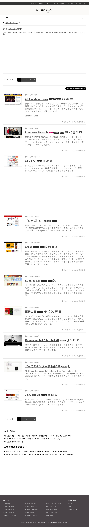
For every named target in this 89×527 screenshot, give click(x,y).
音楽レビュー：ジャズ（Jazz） (17, 451)
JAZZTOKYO (32, 394)
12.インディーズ (51, 507)
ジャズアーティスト (49, 439)
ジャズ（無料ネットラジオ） (16, 454)
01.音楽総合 (6, 504)
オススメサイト (51, 3)
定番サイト (42, 3)
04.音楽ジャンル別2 (9, 512)
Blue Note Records (37, 132)
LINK (69, 507)
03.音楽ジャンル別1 (9, 509)
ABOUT (70, 504)
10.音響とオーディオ (31, 515)
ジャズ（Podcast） (68, 454)
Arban (29, 246)
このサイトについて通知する (73, 122)
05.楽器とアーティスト (9, 515)
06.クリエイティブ (30, 504)
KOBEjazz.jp (32, 280)
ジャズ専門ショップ (12, 442)
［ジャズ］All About (38, 220)
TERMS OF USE (72, 509)
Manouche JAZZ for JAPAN (42, 340)
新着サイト (74, 3)
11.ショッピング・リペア (53, 504)
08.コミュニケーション (31, 509)
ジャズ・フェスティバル (59, 436)
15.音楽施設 (50, 515)
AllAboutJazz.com (36, 99)
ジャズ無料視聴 (37, 451)
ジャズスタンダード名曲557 (43, 366)
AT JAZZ (30, 161)
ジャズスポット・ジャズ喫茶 (57, 451)
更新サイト (82, 3)
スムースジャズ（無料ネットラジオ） (44, 454)
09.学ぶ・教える (29, 512)
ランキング (34, 3)
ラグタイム (32, 439)
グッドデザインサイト (63, 3)
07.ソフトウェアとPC (31, 507)
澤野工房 (30, 311)
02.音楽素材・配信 (8, 507)
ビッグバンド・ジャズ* (13, 439)
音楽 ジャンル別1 (11, 23)
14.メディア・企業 (51, 512)
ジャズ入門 (9, 436)
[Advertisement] (44, 54)
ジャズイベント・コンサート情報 (31, 436)
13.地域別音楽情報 (51, 509)
